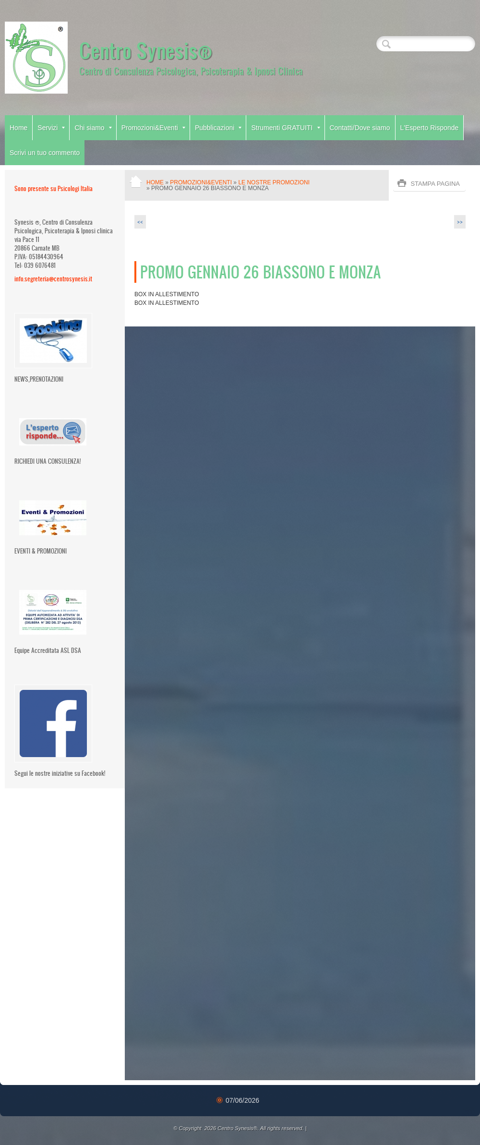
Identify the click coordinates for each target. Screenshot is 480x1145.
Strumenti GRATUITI (285, 128)
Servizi (51, 128)
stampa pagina (435, 183)
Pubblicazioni (218, 128)
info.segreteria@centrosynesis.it (53, 279)
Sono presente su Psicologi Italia (53, 188)
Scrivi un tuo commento (45, 153)
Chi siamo (92, 128)
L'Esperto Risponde (429, 128)
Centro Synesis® (145, 50)
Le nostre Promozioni (274, 182)
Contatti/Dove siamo (360, 128)
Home (18, 128)
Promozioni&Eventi (153, 128)
